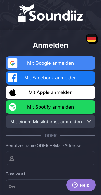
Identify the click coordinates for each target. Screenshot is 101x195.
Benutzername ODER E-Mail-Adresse (43, 145)
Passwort (15, 173)
